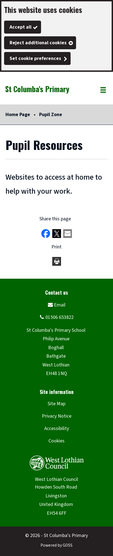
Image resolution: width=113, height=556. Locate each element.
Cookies (56, 440)
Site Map (56, 403)
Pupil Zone (50, 114)
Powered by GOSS (56, 545)
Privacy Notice (56, 416)
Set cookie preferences (35, 58)
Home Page (17, 114)
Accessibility (56, 428)
